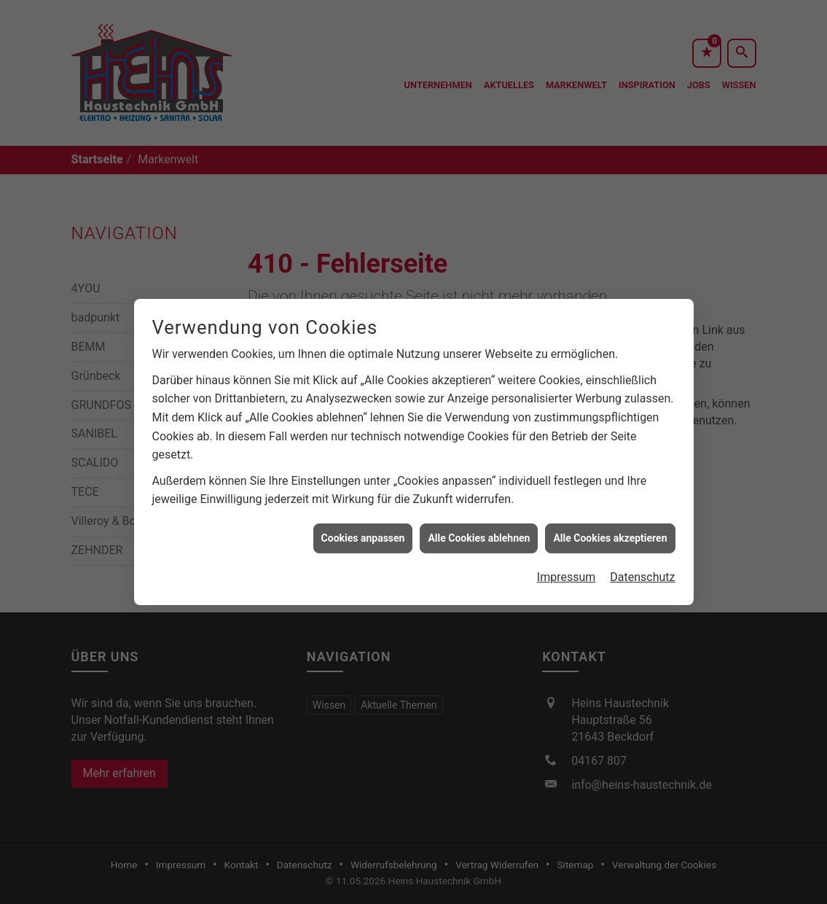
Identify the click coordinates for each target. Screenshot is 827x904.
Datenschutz (642, 570)
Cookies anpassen (363, 531)
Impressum (566, 570)
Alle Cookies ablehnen (479, 531)
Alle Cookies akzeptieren (610, 531)
